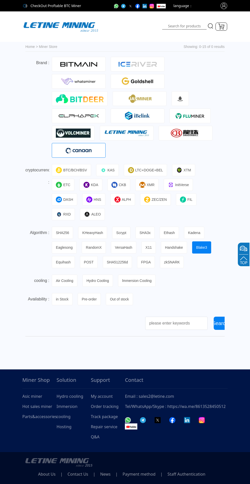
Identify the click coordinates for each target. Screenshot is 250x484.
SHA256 (62, 233)
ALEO (92, 214)
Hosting (64, 426)
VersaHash (123, 247)
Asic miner (32, 396)
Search (220, 323)
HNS (93, 199)
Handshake (174, 247)
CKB (118, 185)
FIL (186, 199)
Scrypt (121, 233)
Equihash (63, 262)
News (105, 474)
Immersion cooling (67, 411)
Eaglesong (64, 247)
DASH (64, 199)
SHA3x (145, 233)
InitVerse (178, 185)
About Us (47, 474)
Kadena (194, 233)
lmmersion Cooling (137, 281)
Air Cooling (64, 281)
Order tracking (105, 406)
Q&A (95, 437)
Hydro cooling (70, 396)
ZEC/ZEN (155, 199)
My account (102, 396)
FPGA (146, 262)
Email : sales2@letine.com (149, 396)
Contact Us (78, 474)
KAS (107, 170)
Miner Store (48, 47)
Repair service (104, 426)
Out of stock (119, 299)
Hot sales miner (37, 406)
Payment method (139, 474)
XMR (147, 185)
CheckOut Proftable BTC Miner (55, 5)
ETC (63, 185)
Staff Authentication (186, 474)
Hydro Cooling (98, 281)
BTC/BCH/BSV (71, 170)
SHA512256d (117, 262)
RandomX (94, 247)
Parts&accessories (39, 416)
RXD (63, 214)
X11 (148, 247)
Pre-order (89, 299)
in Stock (62, 299)
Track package (104, 416)
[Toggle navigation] (133, 26)
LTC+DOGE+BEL (145, 170)
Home (30, 47)
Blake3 (201, 247)
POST (89, 262)
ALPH (122, 199)
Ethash (169, 233)
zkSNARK (172, 262)
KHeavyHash (92, 233)
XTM (183, 170)
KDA (91, 185)
